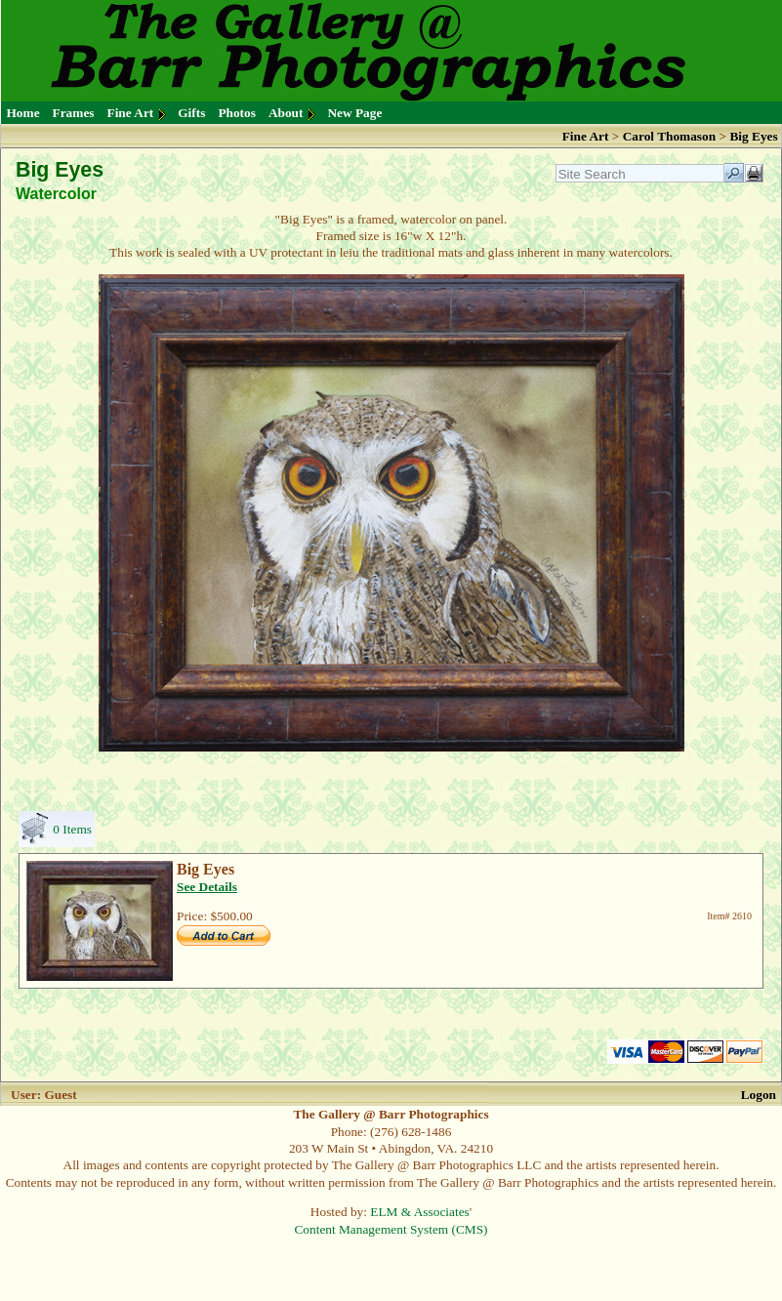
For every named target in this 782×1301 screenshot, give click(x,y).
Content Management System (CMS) (390, 1229)
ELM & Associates (419, 1211)
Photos (237, 112)
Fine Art (130, 112)
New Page (354, 112)
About (286, 112)
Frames (74, 112)
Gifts (191, 112)
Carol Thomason (669, 136)
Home (23, 112)
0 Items (72, 829)
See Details (207, 886)
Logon (758, 1094)
